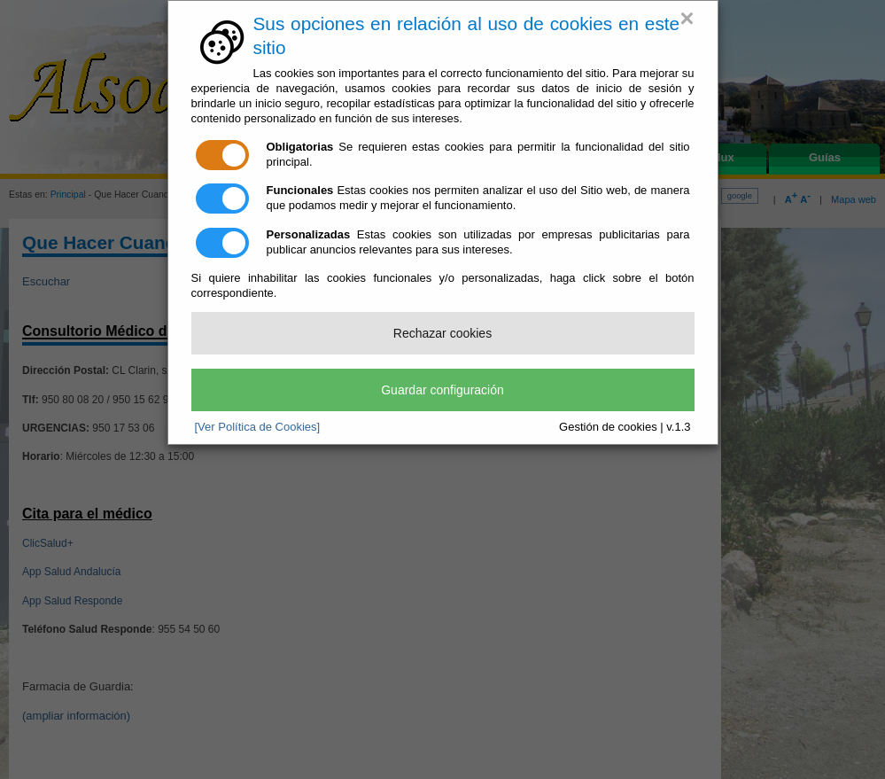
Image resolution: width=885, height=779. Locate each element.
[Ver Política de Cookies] (258, 426)
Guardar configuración (442, 390)
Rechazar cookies (442, 333)
